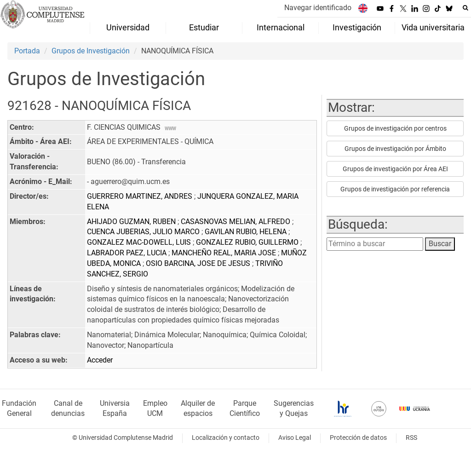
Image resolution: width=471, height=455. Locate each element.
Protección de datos (358, 438)
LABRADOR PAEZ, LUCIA (127, 252)
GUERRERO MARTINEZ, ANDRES (140, 196)
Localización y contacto (225, 438)
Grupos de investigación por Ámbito (395, 148)
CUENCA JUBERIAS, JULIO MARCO (144, 231)
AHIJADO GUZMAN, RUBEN (132, 221)
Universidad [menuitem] (127, 27)
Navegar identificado (317, 7)
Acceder (100, 360)
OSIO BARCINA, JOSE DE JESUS (199, 263)
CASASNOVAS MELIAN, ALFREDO (236, 221)
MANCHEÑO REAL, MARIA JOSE (225, 252)
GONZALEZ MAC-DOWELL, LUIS (140, 242)
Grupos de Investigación (91, 50)
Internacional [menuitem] (280, 27)
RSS (411, 438)
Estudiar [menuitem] (204, 27)
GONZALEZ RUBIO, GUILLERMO (248, 242)
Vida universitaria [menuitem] (433, 27)
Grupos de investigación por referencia (395, 189)
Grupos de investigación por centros (395, 128)
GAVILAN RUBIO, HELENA (246, 231)
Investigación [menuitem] (357, 27)
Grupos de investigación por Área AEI (395, 169)
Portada (27, 50)
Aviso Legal (294, 438)
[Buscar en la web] (465, 7)
